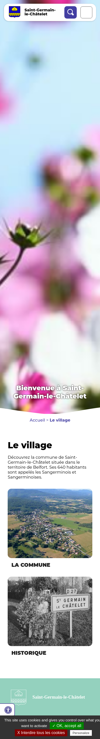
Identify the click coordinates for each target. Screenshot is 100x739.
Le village (60, 420)
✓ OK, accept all (66, 726)
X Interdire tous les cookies (41, 733)
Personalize (81, 733)
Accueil (37, 420)
